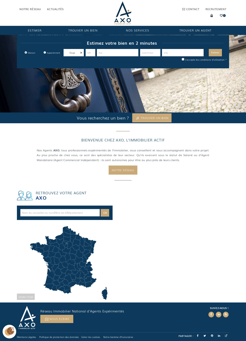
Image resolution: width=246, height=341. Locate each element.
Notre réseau (30, 9)
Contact (190, 9)
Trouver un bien (83, 30)
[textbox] (60, 219)
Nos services (137, 30)
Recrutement (216, 9)
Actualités (55, 9)
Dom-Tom (26, 303)
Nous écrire (57, 326)
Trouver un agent (195, 30)
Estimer (35, 30)
